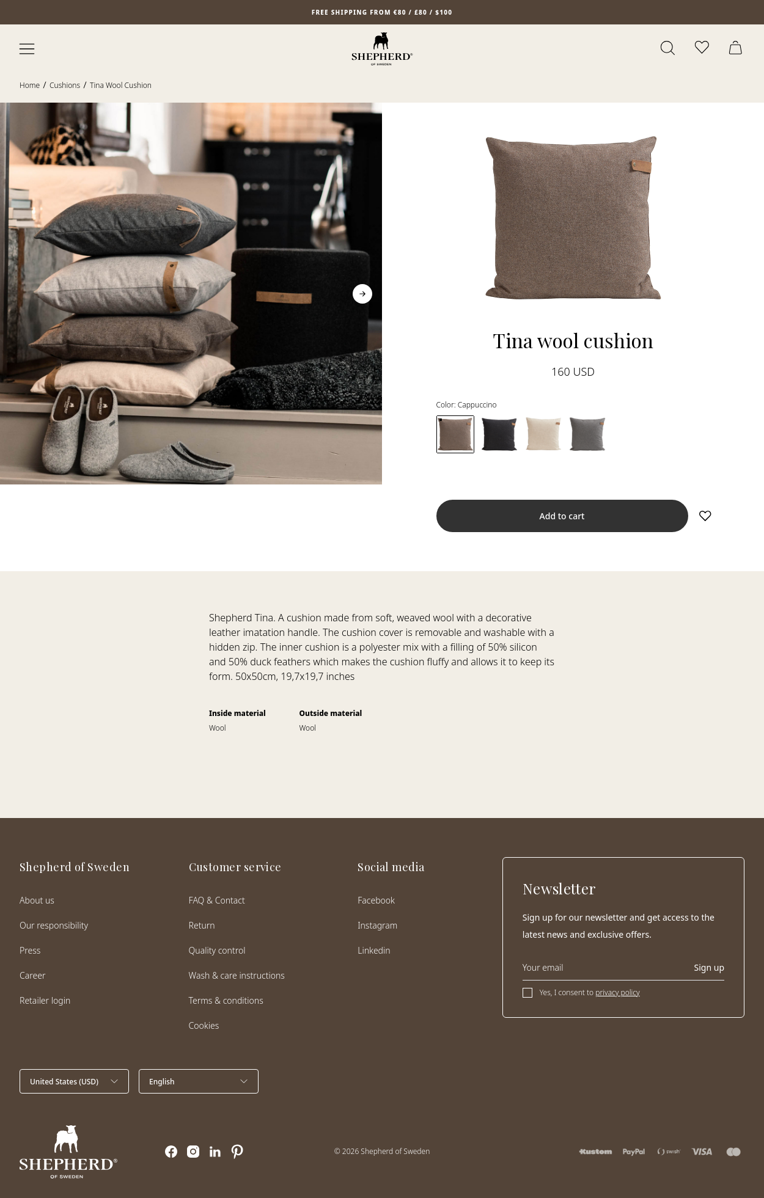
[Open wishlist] (703, 49)
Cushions (65, 85)
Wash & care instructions (237, 975)
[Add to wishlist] (705, 515)
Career (32, 975)
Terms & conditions (226, 1000)
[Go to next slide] (362, 294)
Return (202, 925)
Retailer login (45, 1000)
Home (30, 85)
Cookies (204, 1025)
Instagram (377, 925)
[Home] (382, 49)
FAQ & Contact (217, 900)
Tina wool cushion (121, 85)
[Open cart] (737, 49)
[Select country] (74, 1081)
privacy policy (617, 992)
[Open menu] (27, 49)
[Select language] (199, 1081)
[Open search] (668, 49)
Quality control (217, 950)
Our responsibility (54, 925)
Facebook (376, 900)
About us (37, 900)
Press (30, 950)
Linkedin (374, 950)
